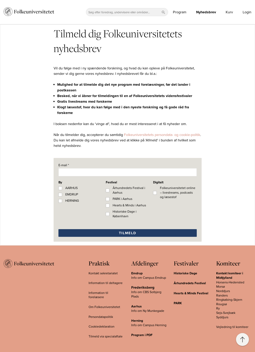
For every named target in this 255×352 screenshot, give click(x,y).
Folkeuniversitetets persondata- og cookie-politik (162, 134)
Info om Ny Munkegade (147, 310)
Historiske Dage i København (124, 213)
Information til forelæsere (98, 294)
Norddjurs (223, 291)
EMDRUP (71, 194)
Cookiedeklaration (101, 326)
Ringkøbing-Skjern (229, 299)
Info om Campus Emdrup (148, 277)
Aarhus (136, 306)
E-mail (63, 165)
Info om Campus (143, 325)
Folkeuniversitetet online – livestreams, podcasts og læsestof (177, 192)
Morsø (220, 286)
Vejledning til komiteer (232, 327)
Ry (218, 308)
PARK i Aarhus (122, 198)
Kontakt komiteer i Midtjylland (229, 275)
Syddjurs (222, 317)
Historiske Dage (185, 273)
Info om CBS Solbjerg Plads (146, 294)
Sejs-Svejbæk (225, 312)
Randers (222, 295)
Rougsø (221, 304)
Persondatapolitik (101, 316)
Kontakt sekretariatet (103, 273)
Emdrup (137, 273)
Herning (137, 320)
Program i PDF (141, 335)
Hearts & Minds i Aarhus (129, 205)
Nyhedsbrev (206, 12)
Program (179, 12)
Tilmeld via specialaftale (106, 336)
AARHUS (71, 188)
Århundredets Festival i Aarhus (129, 190)
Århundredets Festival (190, 283)
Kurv (229, 12)
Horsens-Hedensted (230, 282)
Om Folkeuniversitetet (104, 307)
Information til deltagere (106, 283)
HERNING (72, 200)
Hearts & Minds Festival (191, 293)
